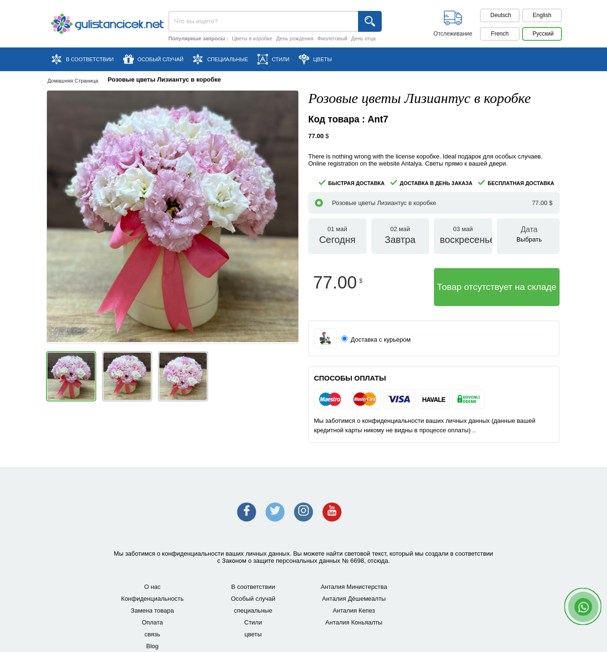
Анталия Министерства (354, 586)
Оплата (152, 622)
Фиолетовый (332, 38)
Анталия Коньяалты (353, 622)
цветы (253, 634)
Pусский (543, 33)
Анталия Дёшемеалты (354, 598)
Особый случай (253, 598)
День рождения (294, 38)
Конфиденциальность (152, 598)
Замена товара (152, 610)
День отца (363, 38)
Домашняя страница (72, 81)
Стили (253, 622)
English (542, 15)
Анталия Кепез (354, 610)
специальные (253, 610)
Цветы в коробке (252, 38)
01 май (337, 239)
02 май (400, 239)
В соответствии (253, 586)
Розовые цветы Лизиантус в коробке (433, 203)
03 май (463, 239)
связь (152, 634)
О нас (152, 586)
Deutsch (500, 15)
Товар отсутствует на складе (497, 287)
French (499, 33)
